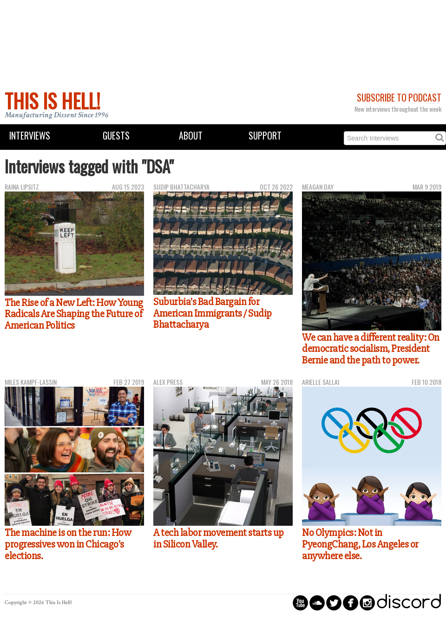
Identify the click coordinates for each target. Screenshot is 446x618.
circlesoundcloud (317, 602)
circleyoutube (300, 602)
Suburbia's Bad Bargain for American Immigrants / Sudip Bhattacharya (212, 313)
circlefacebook (350, 602)
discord (408, 602)
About (191, 135)
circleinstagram (367, 602)
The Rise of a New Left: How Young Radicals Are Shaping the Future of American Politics (74, 314)
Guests (116, 135)
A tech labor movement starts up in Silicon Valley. (218, 538)
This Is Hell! (52, 100)
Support (265, 135)
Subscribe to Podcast (399, 97)
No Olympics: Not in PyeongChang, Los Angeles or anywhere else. (360, 544)
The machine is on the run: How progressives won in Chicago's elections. (68, 544)
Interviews (29, 135)
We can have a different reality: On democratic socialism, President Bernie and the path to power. (370, 349)
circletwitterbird (333, 602)
